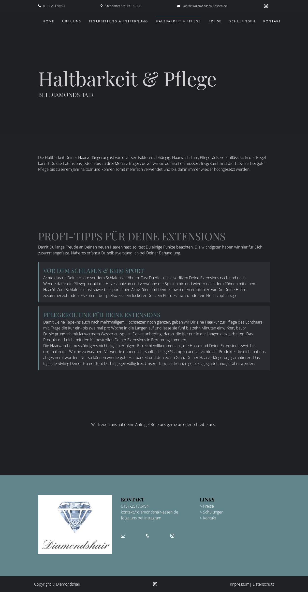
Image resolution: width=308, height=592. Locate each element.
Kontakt (272, 21)
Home (48, 21)
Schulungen (242, 21)
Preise (214, 21)
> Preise (207, 506)
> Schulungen (211, 512)
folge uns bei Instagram (141, 518)
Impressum (239, 584)
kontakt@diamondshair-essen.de (205, 6)
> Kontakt (208, 518)
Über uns (71, 21)
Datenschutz (263, 584)
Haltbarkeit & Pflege (178, 21)
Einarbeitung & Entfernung (118, 21)
